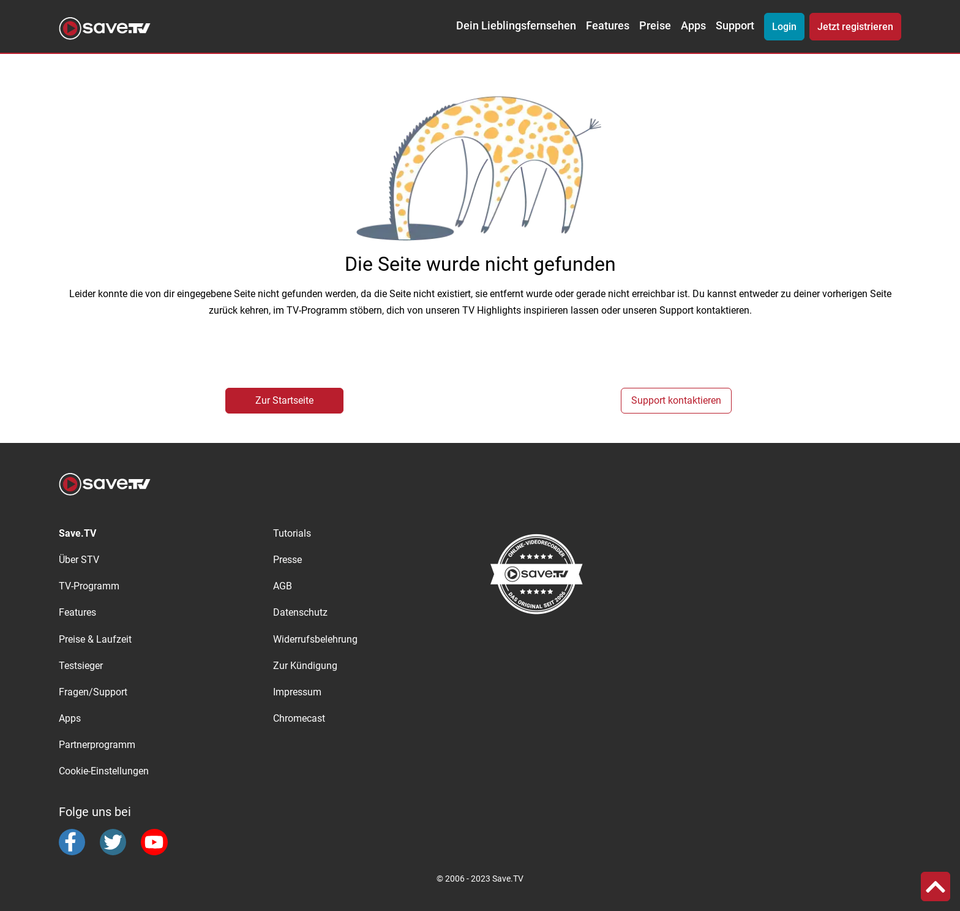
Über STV (79, 559)
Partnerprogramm (97, 744)
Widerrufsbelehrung (315, 639)
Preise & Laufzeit (95, 639)
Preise (655, 26)
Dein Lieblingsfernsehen (516, 26)
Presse (287, 559)
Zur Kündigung (305, 665)
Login (784, 26)
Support (735, 26)
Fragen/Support (93, 692)
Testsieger (81, 665)
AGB (282, 586)
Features (607, 26)
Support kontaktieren (676, 400)
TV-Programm (89, 586)
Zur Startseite (284, 400)
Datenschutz (300, 612)
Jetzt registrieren (855, 26)
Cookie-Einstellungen (104, 771)
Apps (693, 26)
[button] (935, 886)
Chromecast (299, 718)
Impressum (297, 692)
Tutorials (292, 533)
